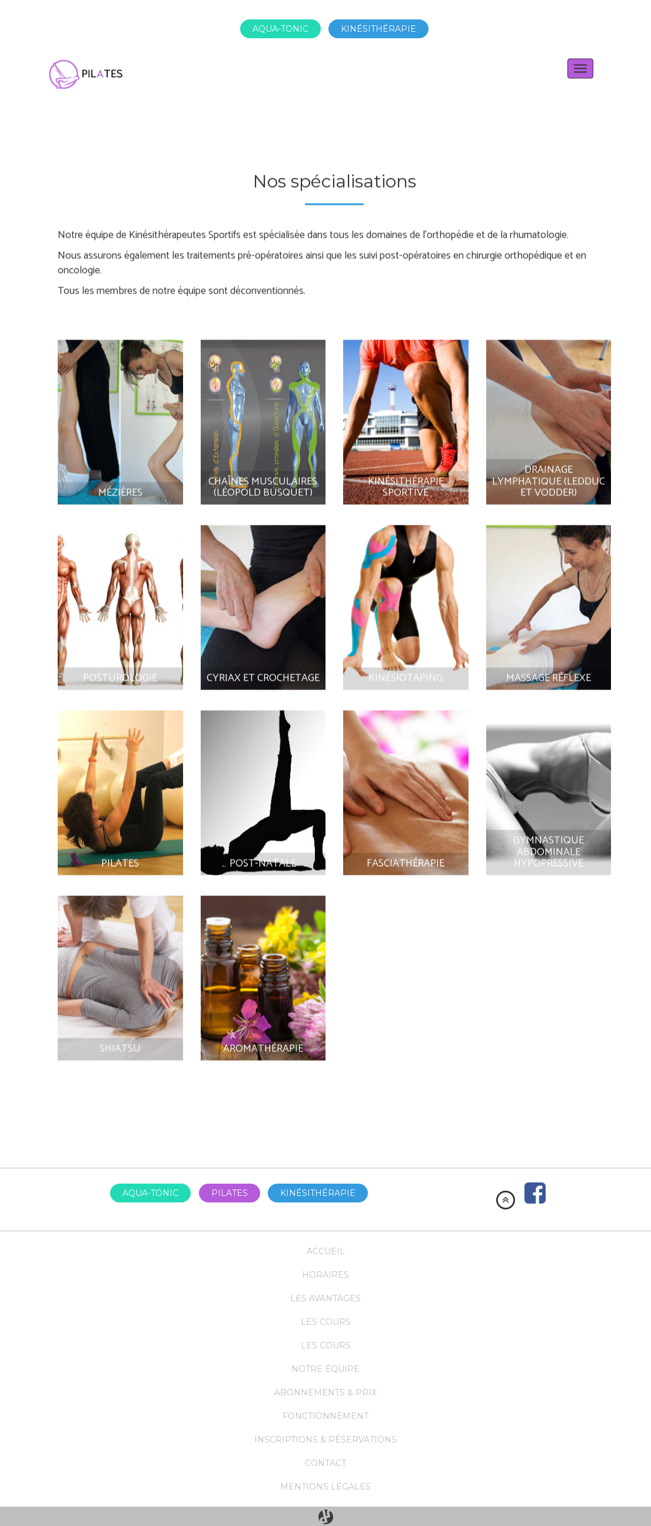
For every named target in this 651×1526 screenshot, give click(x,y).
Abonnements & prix (325, 1392)
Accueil (326, 1251)
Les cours (326, 1322)
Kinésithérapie (378, 29)
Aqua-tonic (280, 29)
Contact (325, 1463)
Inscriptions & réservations (325, 1439)
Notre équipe (325, 1369)
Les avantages (325, 1298)
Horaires (325, 1275)
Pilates (229, 1193)
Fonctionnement (325, 1416)
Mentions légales (325, 1486)
